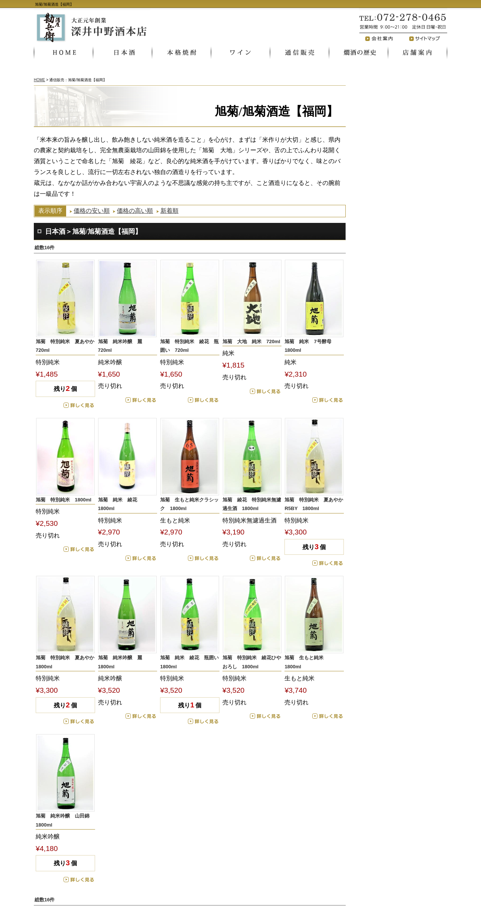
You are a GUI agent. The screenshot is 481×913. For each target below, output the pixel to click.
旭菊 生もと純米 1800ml (306, 662)
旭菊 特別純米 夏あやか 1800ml (65, 662)
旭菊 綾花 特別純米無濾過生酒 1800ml (251, 504)
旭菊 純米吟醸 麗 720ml (122, 346)
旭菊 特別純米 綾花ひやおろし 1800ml (251, 662)
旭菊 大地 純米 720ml (251, 341)
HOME (39, 80)
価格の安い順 (92, 210)
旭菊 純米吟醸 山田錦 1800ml (65, 820)
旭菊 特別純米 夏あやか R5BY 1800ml (314, 504)
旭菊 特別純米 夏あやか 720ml (65, 346)
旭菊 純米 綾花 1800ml (120, 504)
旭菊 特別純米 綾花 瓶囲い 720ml (189, 346)
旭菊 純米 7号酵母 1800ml (310, 346)
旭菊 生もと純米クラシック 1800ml (189, 504)
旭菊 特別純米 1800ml (63, 500)
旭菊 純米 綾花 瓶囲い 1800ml (189, 662)
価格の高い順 (135, 210)
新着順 (169, 210)
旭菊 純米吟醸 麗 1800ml (122, 662)
